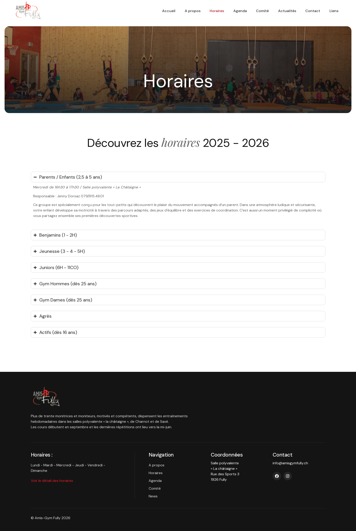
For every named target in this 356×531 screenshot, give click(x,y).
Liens (332, 10)
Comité (254, 10)
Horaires (204, 10)
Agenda (229, 10)
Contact (308, 10)
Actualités (281, 10)
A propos (178, 10)
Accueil (151, 10)
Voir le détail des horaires (52, 480)
